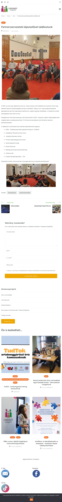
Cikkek (15, 376)
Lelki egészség (5, 300)
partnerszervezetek (25, 192)
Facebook (46, 472)
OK (31, 499)
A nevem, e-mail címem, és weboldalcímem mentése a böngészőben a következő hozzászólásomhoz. (31, 270)
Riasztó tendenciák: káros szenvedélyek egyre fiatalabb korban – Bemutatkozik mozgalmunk (46, 382)
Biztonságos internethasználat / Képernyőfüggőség (15, 310)
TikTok (15, 487)
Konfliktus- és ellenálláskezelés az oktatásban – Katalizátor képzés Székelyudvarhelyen (46, 443)
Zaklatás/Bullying (5, 305)
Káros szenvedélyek (6, 295)
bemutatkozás (12, 192)
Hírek (3, 22)
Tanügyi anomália (6, 315)
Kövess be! (7, 321)
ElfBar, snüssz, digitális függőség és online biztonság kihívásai (15, 442)
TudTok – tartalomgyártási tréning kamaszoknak (15, 388)
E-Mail (15, 472)
